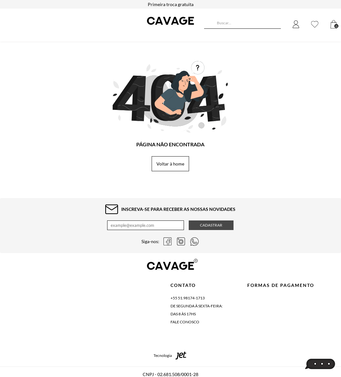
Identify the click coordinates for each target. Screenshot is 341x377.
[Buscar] (209, 23)
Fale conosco (184, 321)
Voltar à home (170, 163)
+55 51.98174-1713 (187, 298)
